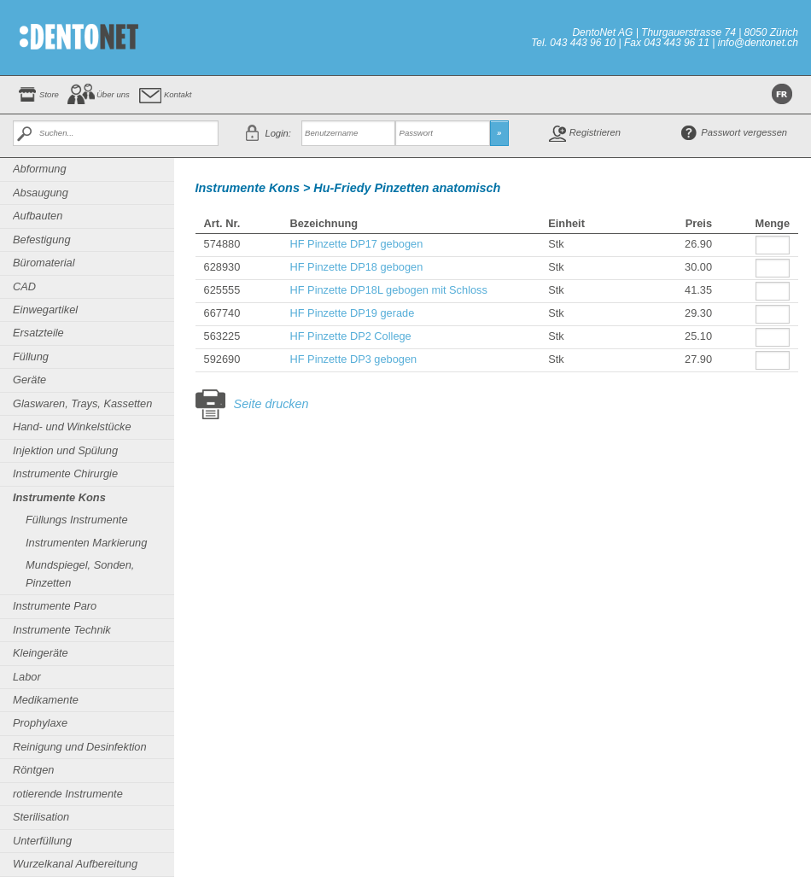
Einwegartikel (45, 309)
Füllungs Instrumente (77, 519)
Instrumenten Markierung (86, 542)
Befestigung (42, 239)
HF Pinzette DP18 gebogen (356, 266)
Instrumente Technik (62, 629)
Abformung (40, 168)
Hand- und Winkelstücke (72, 426)
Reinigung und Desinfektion (80, 746)
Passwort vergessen (744, 132)
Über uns (113, 94)
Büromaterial (44, 262)
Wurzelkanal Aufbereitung (75, 863)
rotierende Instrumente (68, 793)
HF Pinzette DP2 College (350, 336)
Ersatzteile (38, 332)
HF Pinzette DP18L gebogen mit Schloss (388, 289)
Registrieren (595, 132)
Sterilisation (41, 816)
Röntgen (33, 769)
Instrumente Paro (54, 605)
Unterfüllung (42, 840)
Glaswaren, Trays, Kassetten (82, 403)
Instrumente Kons (59, 497)
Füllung (31, 356)
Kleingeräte (40, 652)
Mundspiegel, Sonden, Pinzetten (80, 573)
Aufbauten (37, 215)
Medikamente (46, 699)
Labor (27, 676)
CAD (24, 286)
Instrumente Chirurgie (65, 473)
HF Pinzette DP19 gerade (351, 313)
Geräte (29, 379)
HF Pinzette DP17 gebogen (356, 243)
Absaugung (40, 192)
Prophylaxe (40, 722)
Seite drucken (271, 404)
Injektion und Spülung (65, 450)
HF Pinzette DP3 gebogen (353, 359)
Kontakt (178, 94)
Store (49, 94)
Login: (277, 133)
